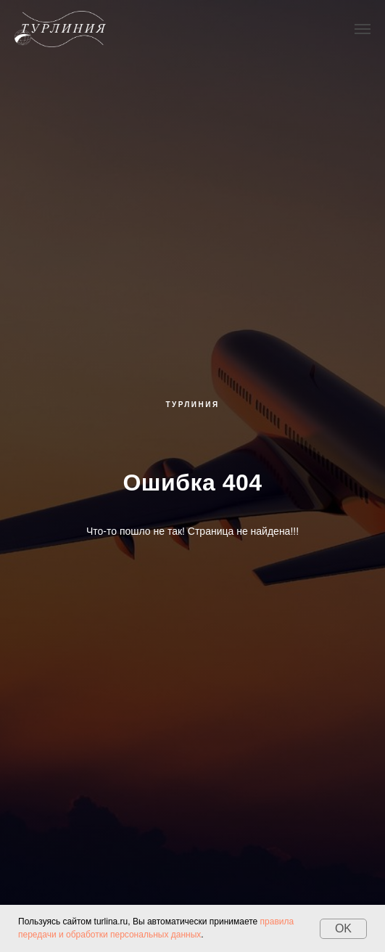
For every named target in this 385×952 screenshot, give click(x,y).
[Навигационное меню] (362, 29)
